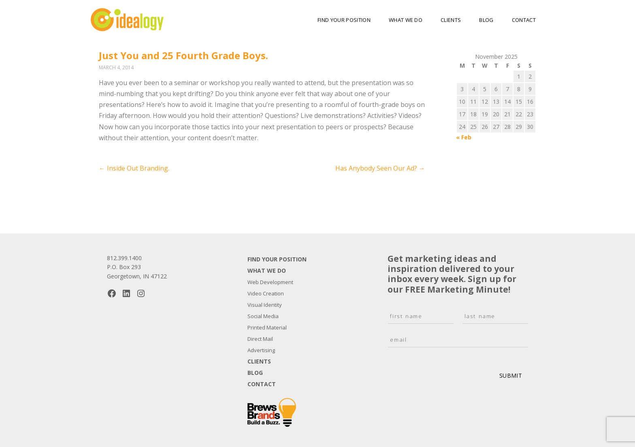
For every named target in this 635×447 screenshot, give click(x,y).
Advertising (261, 350)
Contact (524, 20)
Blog (486, 20)
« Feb (463, 137)
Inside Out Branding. (134, 168)
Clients (451, 20)
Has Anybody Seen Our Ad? (380, 168)
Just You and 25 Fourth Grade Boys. (183, 55)
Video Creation (265, 293)
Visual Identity (264, 304)
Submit (510, 375)
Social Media (263, 316)
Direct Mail (260, 338)
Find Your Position (344, 20)
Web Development (270, 282)
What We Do (405, 20)
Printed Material (267, 327)
